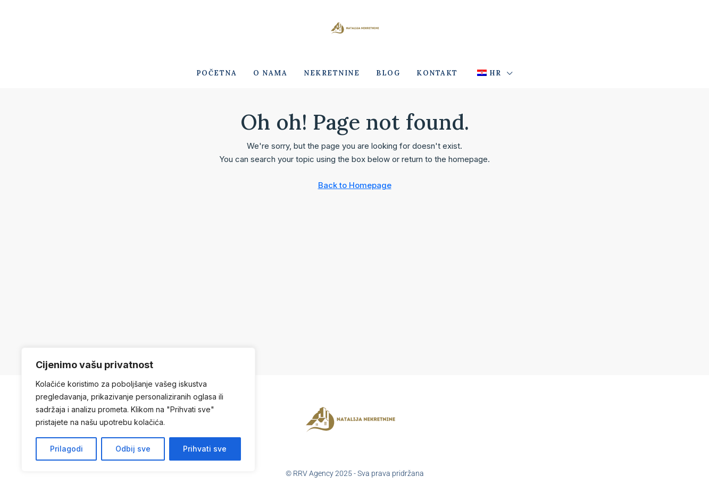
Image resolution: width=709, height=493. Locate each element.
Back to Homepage (354, 185)
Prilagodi (66, 448)
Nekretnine (332, 73)
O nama (270, 73)
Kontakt (437, 73)
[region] (138, 409)
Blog (388, 73)
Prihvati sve (205, 448)
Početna (216, 73)
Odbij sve (133, 448)
